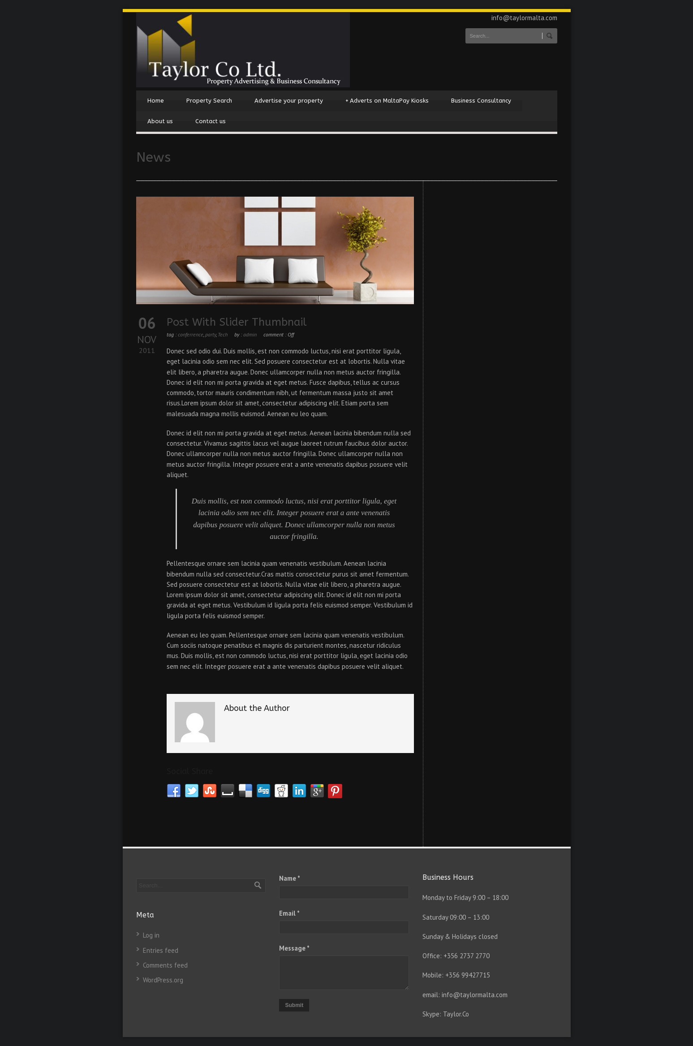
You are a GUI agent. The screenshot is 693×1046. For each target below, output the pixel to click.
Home (155, 100)
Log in (151, 935)
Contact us (210, 121)
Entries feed (160, 950)
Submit (294, 1005)
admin (250, 334)
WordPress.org (163, 980)
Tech (223, 334)
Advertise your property (288, 100)
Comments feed (165, 965)
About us (160, 121)
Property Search (209, 100)
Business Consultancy (481, 100)
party (210, 334)
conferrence (190, 334)
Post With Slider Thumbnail (237, 322)
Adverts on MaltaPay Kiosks (387, 100)
